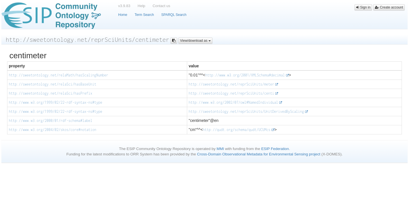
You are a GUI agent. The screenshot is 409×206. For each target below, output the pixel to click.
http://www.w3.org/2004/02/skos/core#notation (52, 130)
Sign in (363, 7)
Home (122, 15)
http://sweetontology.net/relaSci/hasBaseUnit (52, 84)
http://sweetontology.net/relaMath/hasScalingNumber (58, 75)
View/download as (195, 41)
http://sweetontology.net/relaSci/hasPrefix (50, 93)
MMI (220, 149)
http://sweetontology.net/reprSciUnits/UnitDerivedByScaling (246, 111)
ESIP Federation (275, 149)
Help (141, 6)
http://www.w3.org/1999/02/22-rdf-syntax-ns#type (55, 102)
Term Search (144, 15)
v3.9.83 (124, 6)
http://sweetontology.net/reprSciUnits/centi (231, 93)
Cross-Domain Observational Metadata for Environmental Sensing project (258, 154)
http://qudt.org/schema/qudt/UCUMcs (236, 130)
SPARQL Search (174, 15)
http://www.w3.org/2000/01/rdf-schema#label (50, 120)
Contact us (161, 6)
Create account (389, 7)
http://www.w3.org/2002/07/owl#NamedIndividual (233, 102)
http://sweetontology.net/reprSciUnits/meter (231, 84)
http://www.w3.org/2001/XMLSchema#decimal (245, 75)
